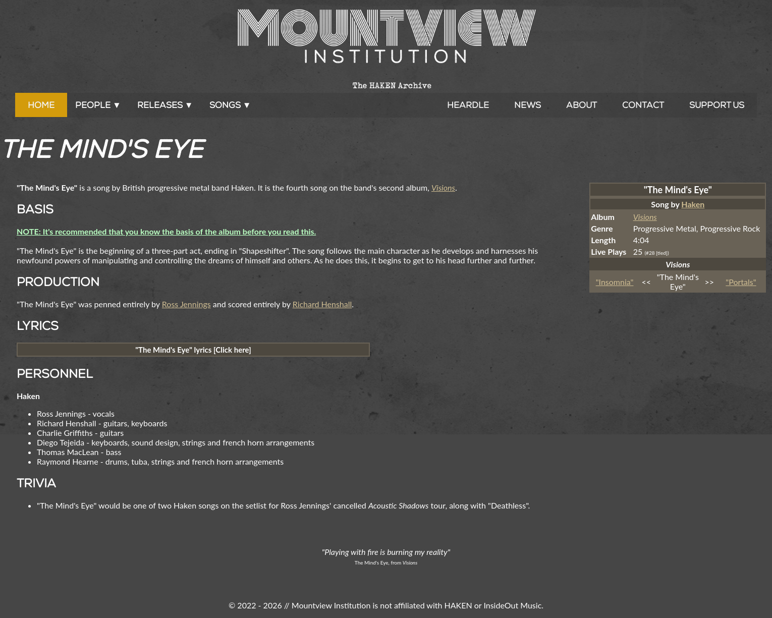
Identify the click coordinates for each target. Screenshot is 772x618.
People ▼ (98, 105)
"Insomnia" (615, 282)
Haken (692, 204)
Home (41, 105)
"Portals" (741, 282)
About (581, 105)
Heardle (468, 105)
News (527, 105)
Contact (643, 105)
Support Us (716, 105)
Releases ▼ (165, 105)
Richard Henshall (322, 304)
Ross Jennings (186, 304)
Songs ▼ (230, 105)
